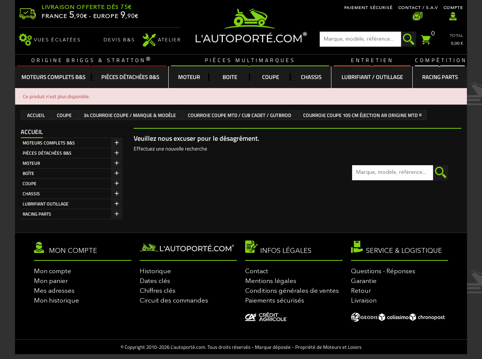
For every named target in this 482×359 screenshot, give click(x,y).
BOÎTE (28, 173)
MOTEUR (31, 163)
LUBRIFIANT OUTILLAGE (46, 203)
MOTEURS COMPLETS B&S (49, 142)
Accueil (32, 131)
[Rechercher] (368, 39)
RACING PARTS (37, 214)
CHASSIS (31, 193)
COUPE (30, 183)
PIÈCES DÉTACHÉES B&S (47, 153)
